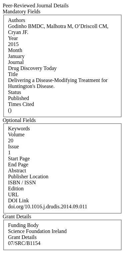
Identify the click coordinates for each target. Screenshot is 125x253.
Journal (16, 62)
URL (13, 194)
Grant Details (22, 237)
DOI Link (18, 200)
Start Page (19, 158)
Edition (16, 188)
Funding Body (23, 225)
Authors (16, 20)
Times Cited (21, 104)
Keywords (19, 128)
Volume (16, 134)
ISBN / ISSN (22, 182)
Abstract (17, 170)
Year (13, 38)
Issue (13, 146)
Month (15, 50)
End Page (18, 164)
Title (13, 74)
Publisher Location (28, 176)
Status (14, 92)
